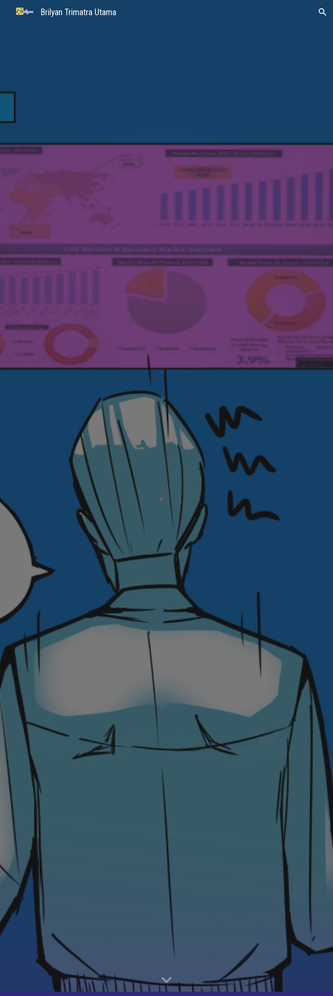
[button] (322, 12)
